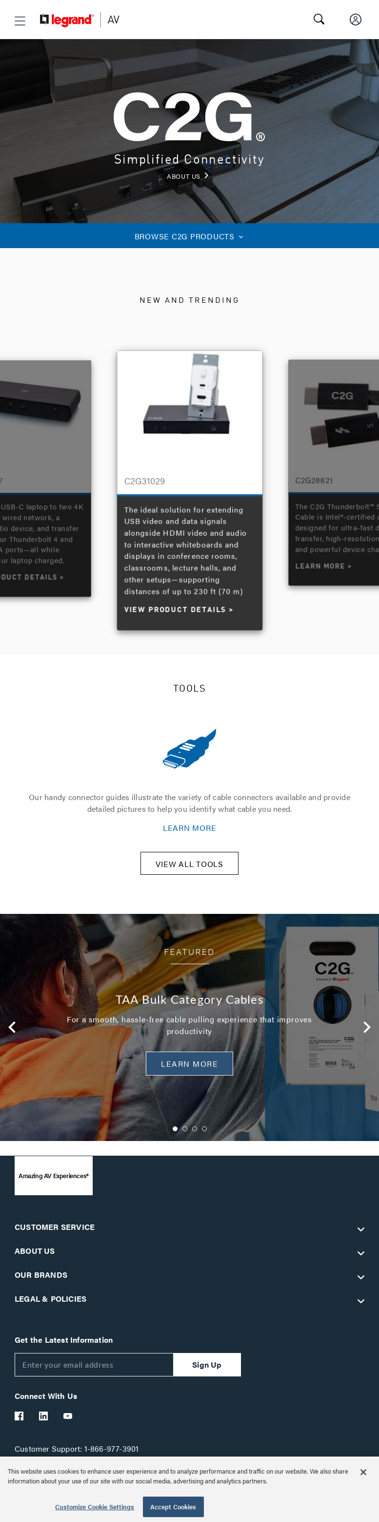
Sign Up (206, 1370)
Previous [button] (12, 1033)
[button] (20, 21)
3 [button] (194, 1135)
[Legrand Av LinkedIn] (44, 1422)
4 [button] (204, 1135)
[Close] (363, 1472)
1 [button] (175, 1135)
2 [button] (184, 1135)
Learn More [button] (189, 1070)
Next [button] (367, 1033)
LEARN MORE (190, 827)
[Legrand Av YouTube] (68, 1422)
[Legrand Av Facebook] (19, 1422)
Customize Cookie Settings (94, 1506)
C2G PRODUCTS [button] (190, 236)
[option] (190, 487)
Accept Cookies (173, 1506)
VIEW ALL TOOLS (189, 870)
